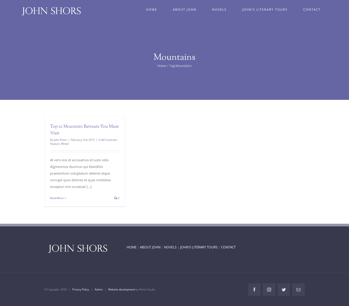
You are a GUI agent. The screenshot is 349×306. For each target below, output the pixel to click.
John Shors (60, 140)
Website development (121, 289)
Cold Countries (108, 140)
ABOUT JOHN (150, 247)
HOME (131, 247)
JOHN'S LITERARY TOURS (198, 247)
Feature (55, 144)
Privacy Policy (80, 289)
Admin (99, 289)
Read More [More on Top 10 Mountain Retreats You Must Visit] (57, 198)
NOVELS (170, 247)
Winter (65, 144)
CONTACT (228, 247)
